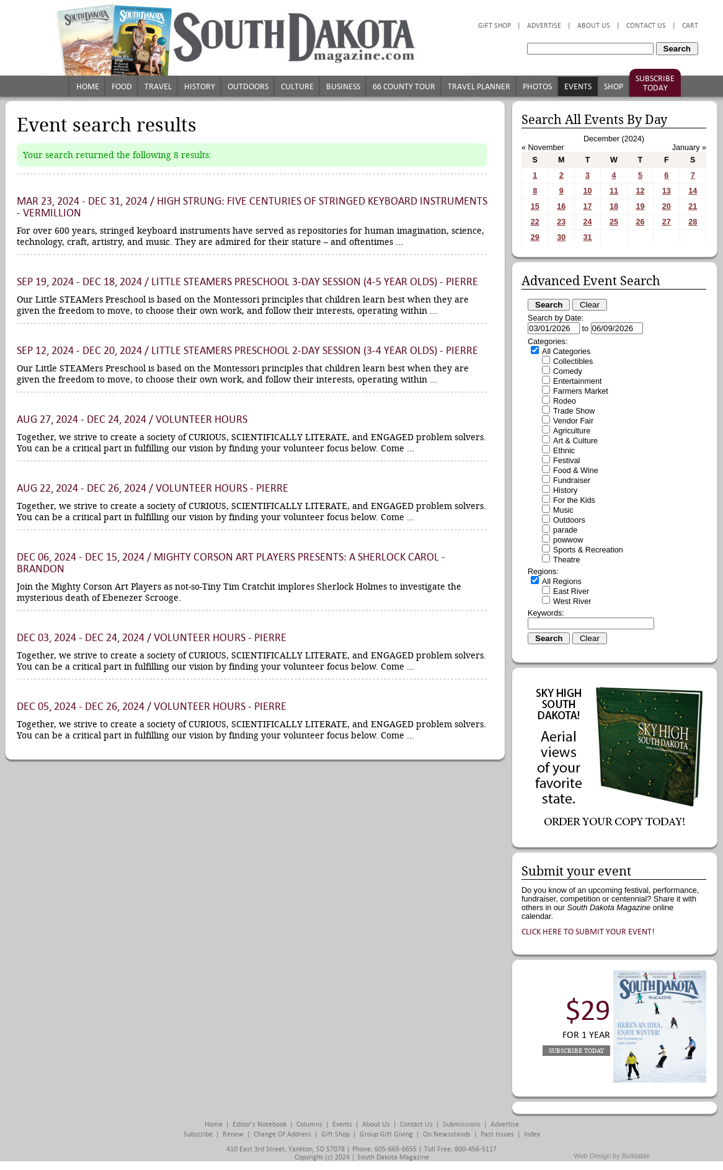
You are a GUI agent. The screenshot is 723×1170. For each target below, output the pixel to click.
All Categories (566, 351)
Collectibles (573, 361)
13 (666, 191)
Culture (297, 86)
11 (614, 191)
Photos (537, 86)
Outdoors (248, 86)
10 (587, 191)
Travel (158, 86)
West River (572, 601)
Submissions (462, 1124)
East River (571, 591)
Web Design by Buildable (612, 1155)
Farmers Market (580, 391)
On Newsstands (447, 1134)
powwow (568, 540)
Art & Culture (575, 441)
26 (640, 222)
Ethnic (564, 450)
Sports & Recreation (588, 550)
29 (535, 237)
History (199, 86)
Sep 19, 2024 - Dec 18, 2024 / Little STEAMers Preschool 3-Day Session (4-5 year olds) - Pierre (247, 282)
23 (561, 222)
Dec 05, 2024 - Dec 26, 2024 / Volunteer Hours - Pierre (151, 706)
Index (532, 1134)
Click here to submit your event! (588, 931)
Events (578, 86)
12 (640, 191)
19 (640, 206)
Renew (233, 1134)
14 (692, 191)
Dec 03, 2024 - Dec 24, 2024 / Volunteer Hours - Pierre (151, 638)
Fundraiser (571, 480)
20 (666, 206)
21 (692, 206)
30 (561, 237)
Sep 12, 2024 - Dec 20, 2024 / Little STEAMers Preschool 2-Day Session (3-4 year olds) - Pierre (247, 351)
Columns (309, 1124)
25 (614, 222)
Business (343, 86)
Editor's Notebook (259, 1124)
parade (565, 530)
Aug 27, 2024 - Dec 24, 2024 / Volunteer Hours (132, 419)
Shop (613, 86)
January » (689, 147)
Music (563, 510)
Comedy (567, 371)
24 (587, 222)
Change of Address (282, 1134)
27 (666, 222)
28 (692, 222)
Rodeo (564, 401)
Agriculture (571, 431)
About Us (593, 26)
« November (542, 147)
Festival (566, 460)
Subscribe (198, 1134)
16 (561, 206)
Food (122, 86)
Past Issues (497, 1134)
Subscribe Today (655, 83)
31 (587, 237)
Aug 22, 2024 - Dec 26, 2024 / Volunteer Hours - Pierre (152, 488)
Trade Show (574, 411)
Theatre (566, 560)
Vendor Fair (573, 421)
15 (535, 206)
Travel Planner (479, 86)
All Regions (562, 581)
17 (587, 206)
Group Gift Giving (386, 1134)
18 (614, 206)
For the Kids (574, 500)
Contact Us (646, 26)
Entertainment (577, 381)
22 (535, 222)
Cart (690, 26)
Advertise (544, 26)
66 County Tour (404, 86)
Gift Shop (494, 26)
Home (87, 86)
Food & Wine (575, 470)
